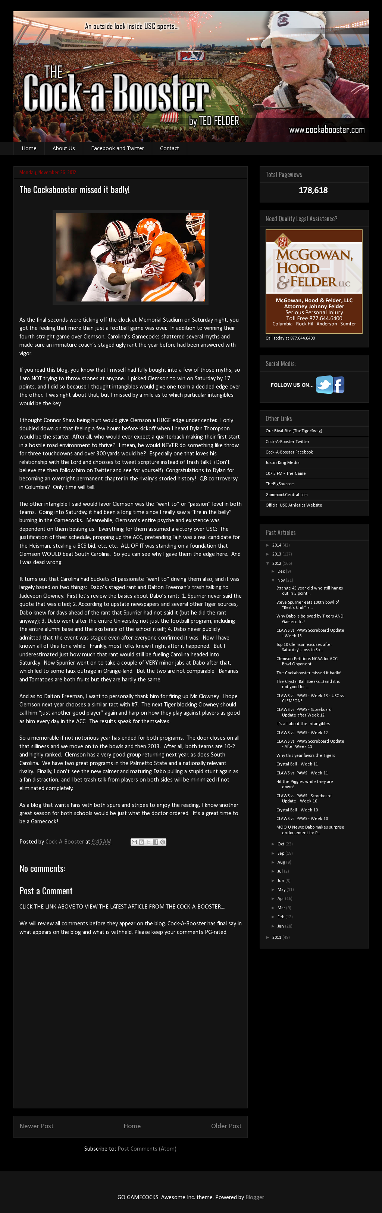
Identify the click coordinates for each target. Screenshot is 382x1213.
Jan (281, 926)
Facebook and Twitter (117, 148)
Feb (281, 917)
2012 (277, 563)
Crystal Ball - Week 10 (297, 810)
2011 (277, 937)
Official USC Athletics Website (294, 505)
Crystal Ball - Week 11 (297, 764)
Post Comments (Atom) (147, 1149)
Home (29, 148)
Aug (282, 862)
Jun (281, 881)
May (282, 890)
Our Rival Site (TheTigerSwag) (294, 431)
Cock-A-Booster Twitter (287, 442)
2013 (277, 554)
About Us (64, 148)
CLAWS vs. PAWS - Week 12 (302, 733)
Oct (281, 844)
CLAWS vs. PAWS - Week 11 (302, 773)
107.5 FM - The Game (286, 473)
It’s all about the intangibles (303, 724)
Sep (281, 853)
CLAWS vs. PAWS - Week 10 (302, 819)
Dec (282, 571)
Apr (281, 899)
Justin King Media (283, 463)
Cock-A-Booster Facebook (289, 452)
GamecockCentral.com (287, 495)
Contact (169, 148)
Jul (281, 871)
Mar (282, 908)
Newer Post (36, 1126)
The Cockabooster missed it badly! (308, 673)
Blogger (254, 1198)
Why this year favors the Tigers (305, 756)
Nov (282, 580)
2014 (277, 545)
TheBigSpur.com (280, 484)
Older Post (226, 1126)
